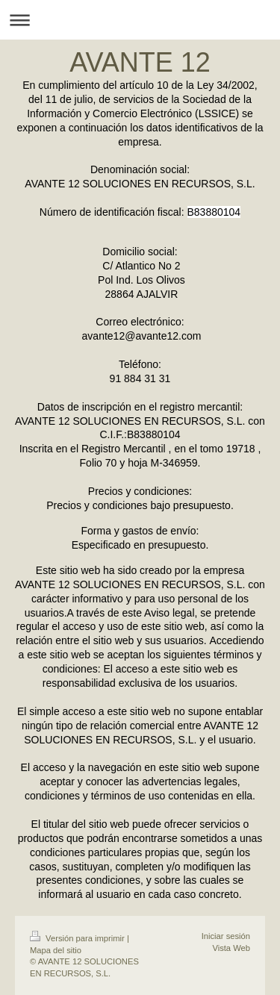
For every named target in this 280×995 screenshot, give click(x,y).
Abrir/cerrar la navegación (140, 20)
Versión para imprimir (78, 938)
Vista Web (231, 947)
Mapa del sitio (55, 950)
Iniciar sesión (226, 936)
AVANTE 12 (140, 62)
